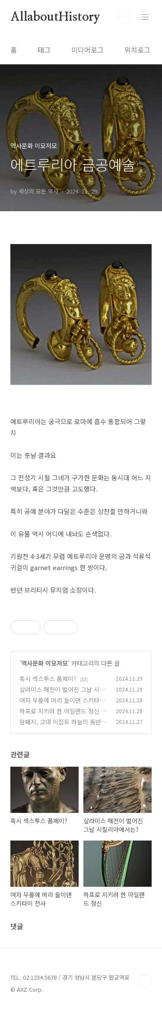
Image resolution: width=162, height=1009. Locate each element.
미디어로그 (87, 49)
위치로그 (137, 49)
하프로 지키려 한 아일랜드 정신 (59, 711)
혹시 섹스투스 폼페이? (47, 678)
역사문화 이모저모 (44, 663)
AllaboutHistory (55, 17)
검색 (125, 17)
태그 (44, 49)
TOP (145, 981)
